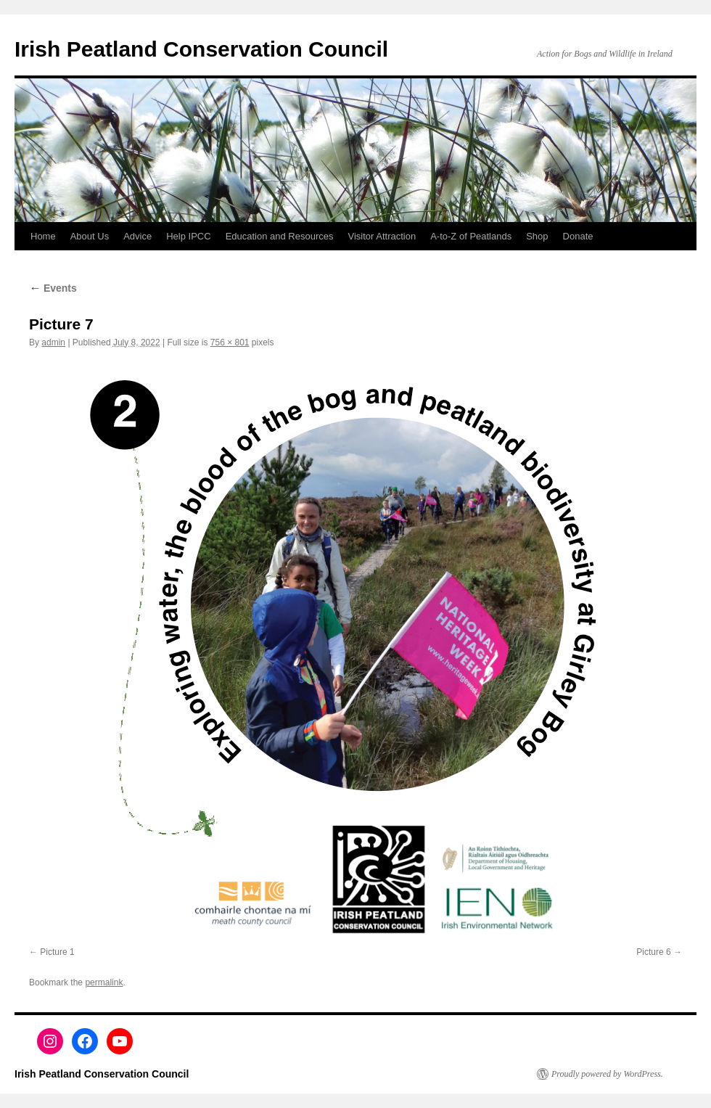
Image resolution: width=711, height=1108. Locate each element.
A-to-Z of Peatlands (470, 236)
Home (43, 236)
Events (53, 288)
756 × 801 (230, 342)
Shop (537, 236)
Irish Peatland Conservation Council (201, 49)
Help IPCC (188, 236)
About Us (89, 236)
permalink (104, 982)
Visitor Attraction (382, 236)
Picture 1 (57, 952)
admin (53, 342)
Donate (578, 236)
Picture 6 (653, 952)
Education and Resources (280, 236)
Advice (137, 236)
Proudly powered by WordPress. (607, 1074)
